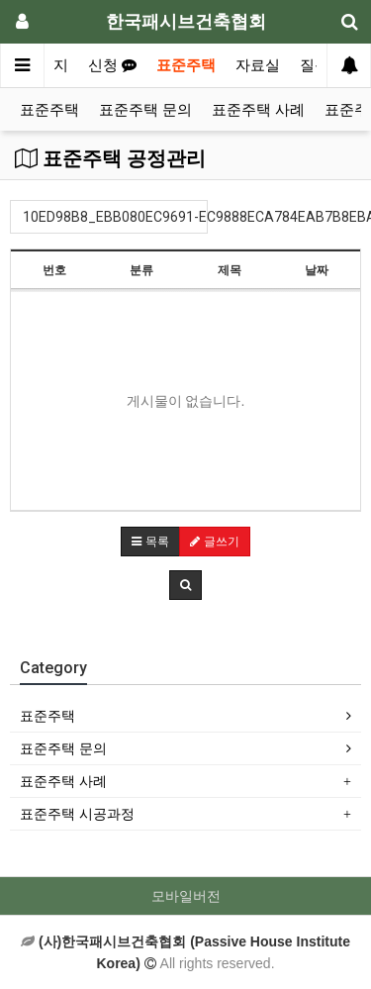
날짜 (316, 270)
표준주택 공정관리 (110, 158)
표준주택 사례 (258, 110)
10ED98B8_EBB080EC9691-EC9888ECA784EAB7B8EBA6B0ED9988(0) (115, 217)
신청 (112, 65)
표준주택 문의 (145, 110)
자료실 (257, 65)
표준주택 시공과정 (77, 814)
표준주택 (186, 65)
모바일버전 (186, 896)
